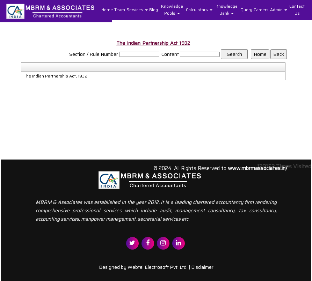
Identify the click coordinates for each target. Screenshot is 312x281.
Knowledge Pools (172, 9)
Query (246, 9)
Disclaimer (202, 267)
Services (137, 9)
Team (119, 9)
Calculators (199, 9)
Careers (261, 9)
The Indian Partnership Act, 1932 (55, 76)
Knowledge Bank (227, 9)
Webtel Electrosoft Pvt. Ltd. (158, 267)
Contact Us (297, 9)
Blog (153, 9)
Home (107, 9)
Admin (278, 9)
